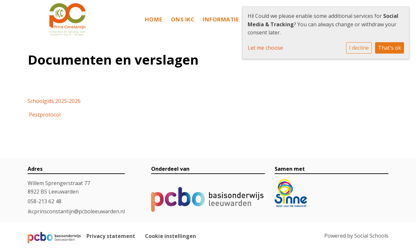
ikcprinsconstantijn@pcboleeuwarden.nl (76, 211)
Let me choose (265, 47)
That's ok (389, 47)
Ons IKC (183, 19)
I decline (359, 47)
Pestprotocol (44, 114)
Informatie (221, 19)
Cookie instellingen (170, 236)
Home (153, 19)
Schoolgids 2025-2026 (54, 101)
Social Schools (371, 235)
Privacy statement (110, 236)
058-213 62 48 (44, 201)
